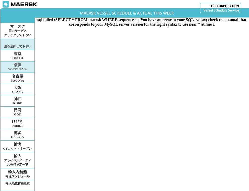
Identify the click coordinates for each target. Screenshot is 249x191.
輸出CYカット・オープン (17, 146)
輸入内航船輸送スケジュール (18, 174)
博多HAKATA (17, 135)
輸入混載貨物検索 (18, 183)
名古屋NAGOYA (17, 78)
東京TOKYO (17, 56)
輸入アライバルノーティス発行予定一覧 (17, 160)
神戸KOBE (17, 101)
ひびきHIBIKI (17, 123)
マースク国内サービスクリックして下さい (17, 30)
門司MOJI (17, 112)
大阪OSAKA (17, 90)
